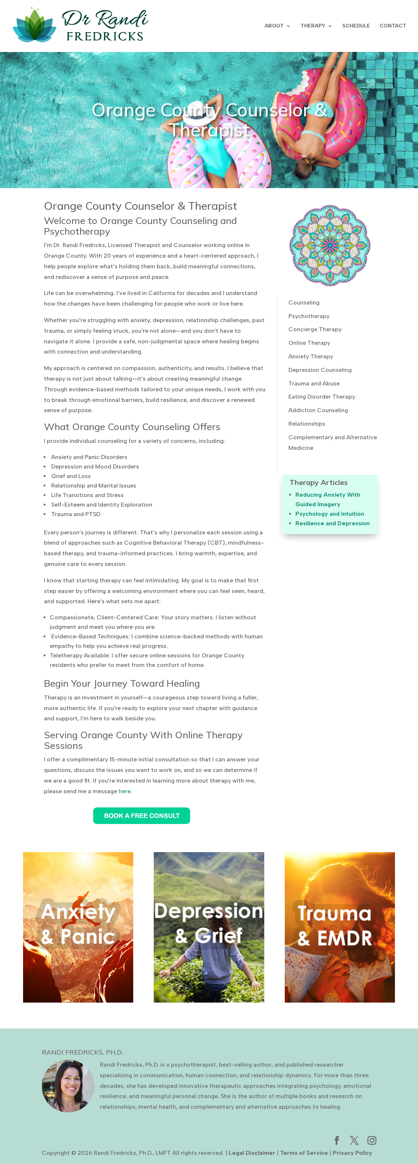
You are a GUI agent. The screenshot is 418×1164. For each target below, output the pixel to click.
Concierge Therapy (315, 329)
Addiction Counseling (318, 410)
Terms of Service (304, 1152)
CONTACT (393, 26)
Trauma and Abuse (314, 383)
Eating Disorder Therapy (321, 396)
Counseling (304, 302)
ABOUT (274, 26)
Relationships (306, 423)
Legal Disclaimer (252, 1152)
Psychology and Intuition (329, 513)
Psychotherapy (308, 316)
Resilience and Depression (332, 523)
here (125, 791)
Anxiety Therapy (310, 356)
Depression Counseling (320, 369)
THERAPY (313, 26)
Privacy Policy (352, 1152)
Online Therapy (309, 342)
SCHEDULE (356, 26)
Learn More (78, 958)
